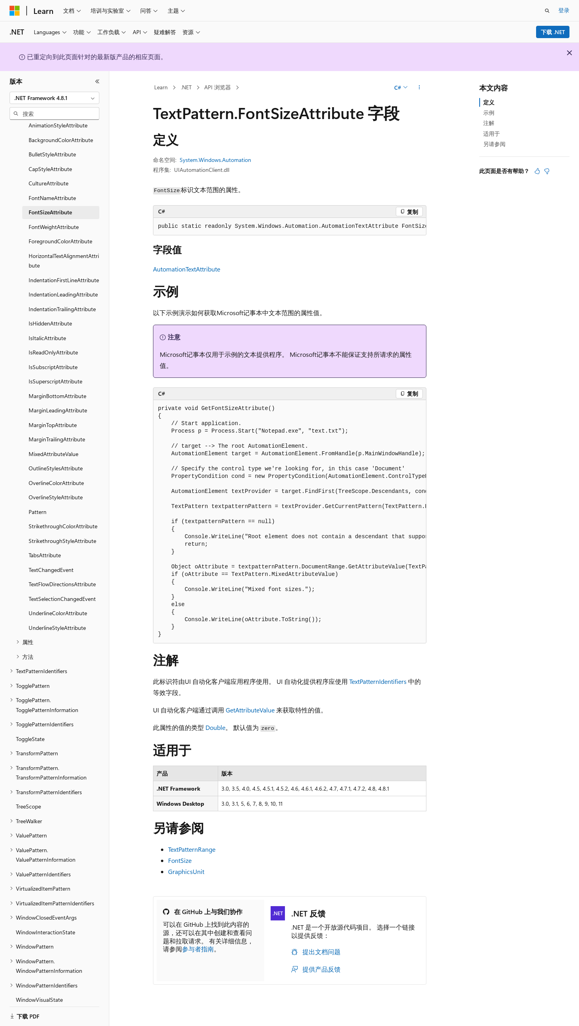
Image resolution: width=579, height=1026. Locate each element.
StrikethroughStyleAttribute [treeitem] (62, 531)
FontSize (180, 860)
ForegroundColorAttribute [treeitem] (60, 231)
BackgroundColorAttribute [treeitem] (61, 130)
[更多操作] (419, 87)
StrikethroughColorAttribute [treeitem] (63, 516)
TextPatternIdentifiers (378, 681)
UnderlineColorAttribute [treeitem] (58, 603)
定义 (488, 102)
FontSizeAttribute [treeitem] (50, 202)
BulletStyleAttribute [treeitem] (52, 144)
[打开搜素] (547, 11)
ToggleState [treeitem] (30, 729)
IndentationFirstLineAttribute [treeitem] (64, 270)
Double (215, 727)
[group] (289, 226)
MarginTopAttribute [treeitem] (53, 415)
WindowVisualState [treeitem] (39, 989)
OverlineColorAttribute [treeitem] (56, 473)
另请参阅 (494, 144)
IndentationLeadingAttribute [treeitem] (63, 284)
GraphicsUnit (186, 871)
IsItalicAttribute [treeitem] (47, 328)
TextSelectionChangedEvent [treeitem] (62, 589)
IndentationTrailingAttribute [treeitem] (62, 299)
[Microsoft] (15, 11)
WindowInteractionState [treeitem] (45, 922)
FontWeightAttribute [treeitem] (54, 217)
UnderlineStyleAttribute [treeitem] (57, 618)
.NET (186, 87)
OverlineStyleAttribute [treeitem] (56, 487)
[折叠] (97, 81)
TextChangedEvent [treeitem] (51, 560)
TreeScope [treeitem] (28, 796)
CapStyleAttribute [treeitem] (50, 159)
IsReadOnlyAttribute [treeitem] (53, 342)
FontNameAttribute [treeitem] (52, 188)
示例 (488, 112)
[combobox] (54, 98)
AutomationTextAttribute (186, 269)
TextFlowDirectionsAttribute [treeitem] (62, 574)
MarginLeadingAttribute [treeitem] (58, 400)
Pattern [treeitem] (37, 502)
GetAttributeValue (250, 710)
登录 (563, 10)
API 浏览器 (217, 87)
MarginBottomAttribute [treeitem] (57, 386)
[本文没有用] (547, 171)
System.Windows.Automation (215, 160)
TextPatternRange (191, 849)
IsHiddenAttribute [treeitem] (50, 313)
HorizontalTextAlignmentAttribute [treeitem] (64, 251)
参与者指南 (198, 949)
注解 (488, 123)
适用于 (491, 133)
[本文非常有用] (537, 171)
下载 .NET (553, 32)
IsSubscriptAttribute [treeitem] (53, 357)
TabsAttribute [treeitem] (45, 545)
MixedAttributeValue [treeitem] (53, 444)
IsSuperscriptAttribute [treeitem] (55, 371)
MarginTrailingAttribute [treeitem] (57, 429)
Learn (161, 87)
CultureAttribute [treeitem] (48, 173)
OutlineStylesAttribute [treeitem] (56, 458)
